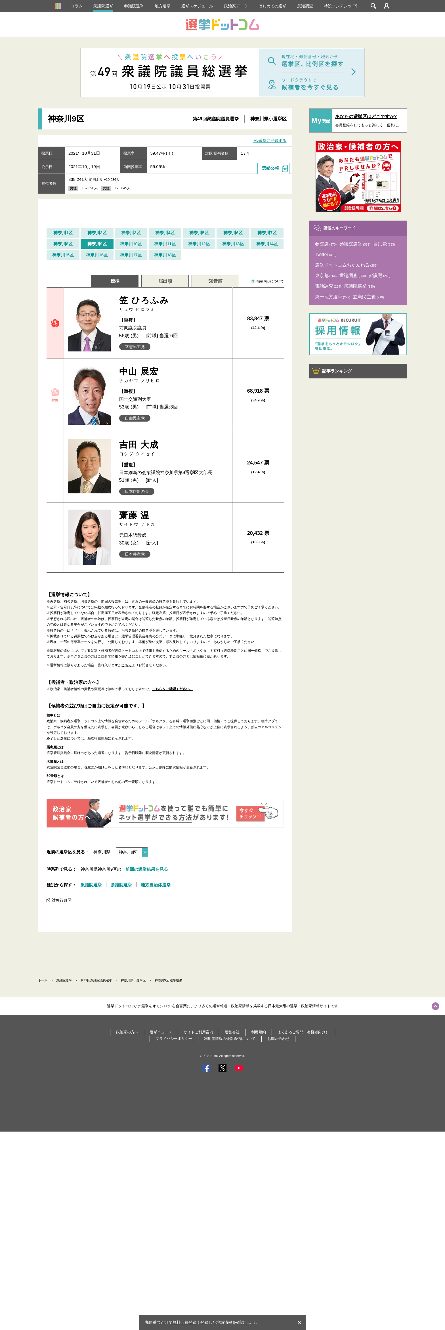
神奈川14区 (267, 243)
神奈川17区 (131, 254)
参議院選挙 (134, 6)
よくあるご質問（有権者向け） (303, 1032)
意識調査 (305, 6)
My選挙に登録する (270, 140)
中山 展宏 (173, 375)
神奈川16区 (97, 254)
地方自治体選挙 (156, 884)
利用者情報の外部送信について (230, 1038)
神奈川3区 (130, 232)
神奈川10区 (131, 243)
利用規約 (258, 1032)
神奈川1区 (63, 232)
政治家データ (236, 6)
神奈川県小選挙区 (268, 118)
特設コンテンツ (340, 6)
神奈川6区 (233, 232)
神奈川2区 (97, 232)
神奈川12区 (199, 243)
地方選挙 (163, 6)
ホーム (42, 980)
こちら (126, 665)
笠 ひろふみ (173, 304)
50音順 (215, 281)
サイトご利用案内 (198, 1032)
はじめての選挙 (272, 6)
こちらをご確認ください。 (172, 689)
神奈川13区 (233, 243)
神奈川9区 (97, 243)
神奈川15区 (63, 254)
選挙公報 (270, 168)
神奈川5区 (199, 232)
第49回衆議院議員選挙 (216, 118)
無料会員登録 (184, 1322)
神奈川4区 (165, 232)
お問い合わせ (278, 1038)
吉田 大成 (173, 448)
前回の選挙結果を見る (146, 869)
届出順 (165, 281)
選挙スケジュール (197, 6)
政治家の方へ (127, 1032)
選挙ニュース (161, 1032)
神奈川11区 (165, 243)
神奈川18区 (165, 254)
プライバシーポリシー (174, 1038)
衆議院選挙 (103, 6)
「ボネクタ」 (200, 651)
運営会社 (232, 1032)
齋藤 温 (173, 518)
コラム (77, 6)
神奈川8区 (63, 243)
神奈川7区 (267, 232)
